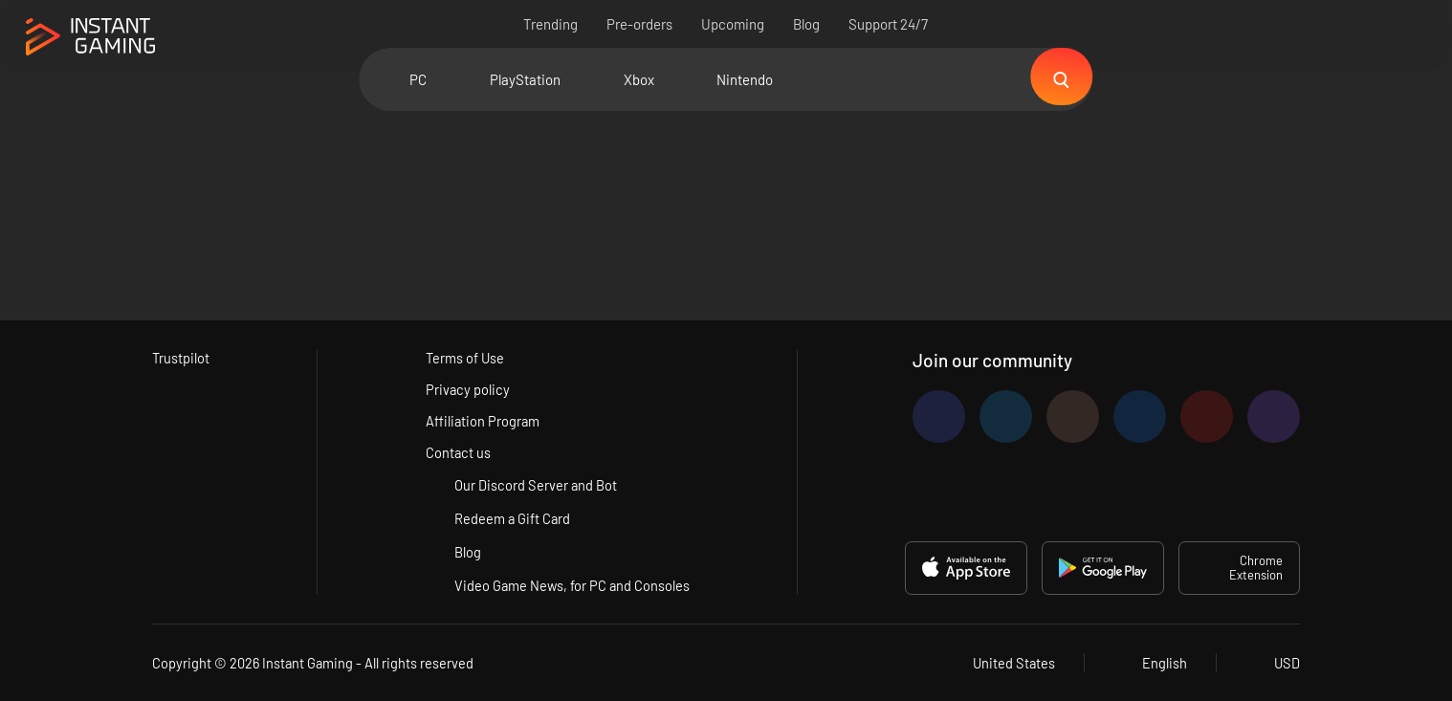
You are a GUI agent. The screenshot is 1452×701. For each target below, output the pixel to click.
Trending (551, 24)
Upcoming (733, 24)
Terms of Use (465, 357)
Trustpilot (181, 357)
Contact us (458, 452)
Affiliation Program (482, 420)
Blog (807, 24)
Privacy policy (467, 389)
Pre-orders (640, 24)
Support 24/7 (889, 24)
